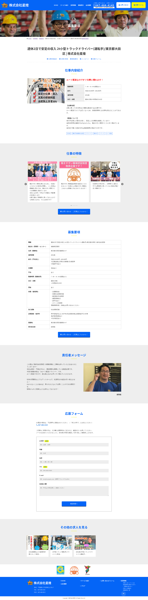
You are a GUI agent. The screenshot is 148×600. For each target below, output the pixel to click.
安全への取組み (127, 588)
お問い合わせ (123, 5)
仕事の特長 (64, 59)
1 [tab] (71, 205)
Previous (25, 184)
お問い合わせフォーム (107, 581)
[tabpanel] (42, 181)
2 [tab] (73, 205)
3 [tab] (75, 205)
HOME (63, 581)
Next (122, 184)
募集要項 (75, 59)
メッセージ (85, 59)
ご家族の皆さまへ (127, 586)
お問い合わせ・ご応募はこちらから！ (75, 211)
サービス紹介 (85, 581)
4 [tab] (77, 205)
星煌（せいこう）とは (128, 583)
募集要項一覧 (126, 590)
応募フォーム (138, 5)
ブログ (83, 586)
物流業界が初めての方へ (129, 584)
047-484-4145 (104, 5)
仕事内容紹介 (53, 59)
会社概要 (63, 584)
